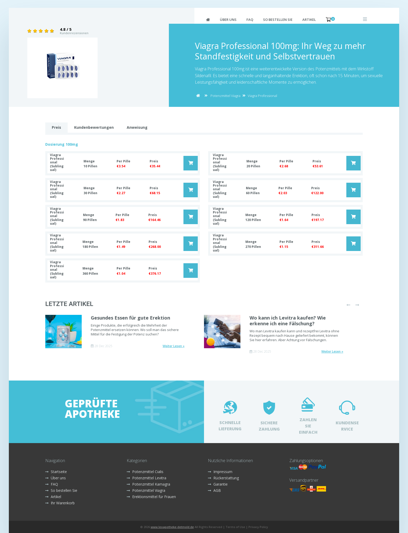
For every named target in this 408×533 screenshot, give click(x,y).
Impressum (220, 471)
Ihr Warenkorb (60, 502)
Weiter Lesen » (173, 346)
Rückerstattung (223, 477)
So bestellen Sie (277, 19)
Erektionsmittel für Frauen (151, 496)
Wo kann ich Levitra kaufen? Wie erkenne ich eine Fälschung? (288, 321)
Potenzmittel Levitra (146, 477)
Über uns (228, 19)
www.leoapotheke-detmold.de (172, 527)
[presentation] (348, 305)
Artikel (309, 19)
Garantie (218, 484)
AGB (214, 490)
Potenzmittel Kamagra (148, 484)
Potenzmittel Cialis (145, 471)
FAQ (249, 19)
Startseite (56, 471)
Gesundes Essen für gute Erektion (130, 318)
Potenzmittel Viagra (225, 95)
